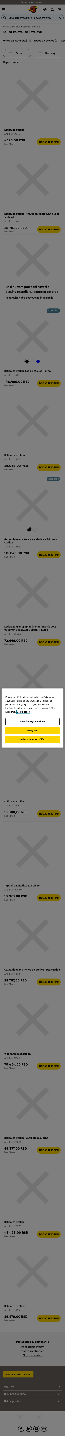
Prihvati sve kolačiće (32, 739)
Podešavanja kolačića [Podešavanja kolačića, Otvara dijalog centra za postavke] (32, 721)
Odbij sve (32, 730)
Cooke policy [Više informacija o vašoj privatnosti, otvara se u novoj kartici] (23, 711)
